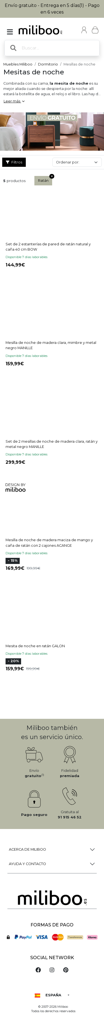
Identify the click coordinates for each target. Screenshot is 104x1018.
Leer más (14, 101)
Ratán (45, 179)
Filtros (14, 162)
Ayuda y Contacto (27, 864)
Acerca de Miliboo (27, 849)
